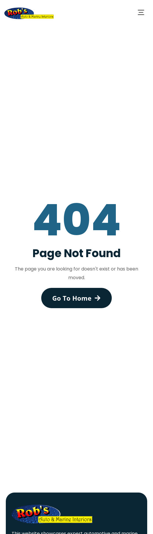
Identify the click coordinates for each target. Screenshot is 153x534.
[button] (141, 13)
